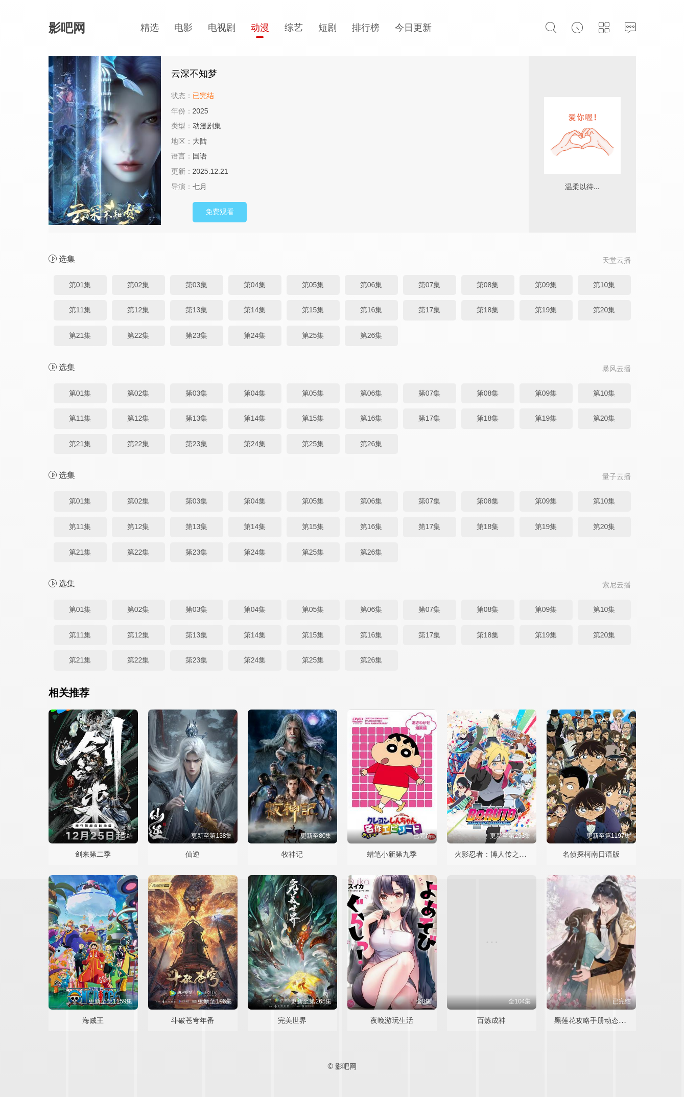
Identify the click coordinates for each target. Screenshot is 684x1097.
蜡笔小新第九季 (392, 854)
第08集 (488, 285)
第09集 (546, 285)
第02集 (138, 285)
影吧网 (67, 28)
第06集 (371, 285)
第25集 (313, 335)
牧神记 (292, 854)
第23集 (196, 335)
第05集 (313, 285)
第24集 (255, 335)
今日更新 (413, 27)
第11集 (80, 310)
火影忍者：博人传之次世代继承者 (508, 854)
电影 (183, 27)
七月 (200, 186)
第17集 (429, 310)
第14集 (255, 310)
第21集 (80, 335)
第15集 (313, 310)
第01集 (80, 285)
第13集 (196, 310)
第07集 (429, 285)
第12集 (138, 310)
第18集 (488, 310)
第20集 (604, 310)
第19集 (546, 310)
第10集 (604, 285)
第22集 (138, 335)
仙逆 (192, 854)
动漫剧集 (207, 126)
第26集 (371, 335)
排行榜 (366, 27)
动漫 (260, 27)
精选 (149, 27)
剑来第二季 (93, 854)
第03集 (196, 285)
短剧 (327, 27)
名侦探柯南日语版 (591, 854)
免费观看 (219, 212)
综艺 (294, 27)
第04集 (255, 285)
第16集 (371, 310)
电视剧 (221, 27)
